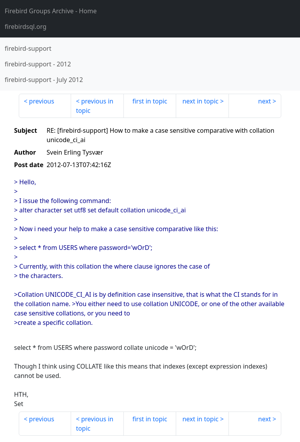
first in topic (149, 101)
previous (41, 101)
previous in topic (94, 106)
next (264, 101)
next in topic (200, 101)
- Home (51, 11)
